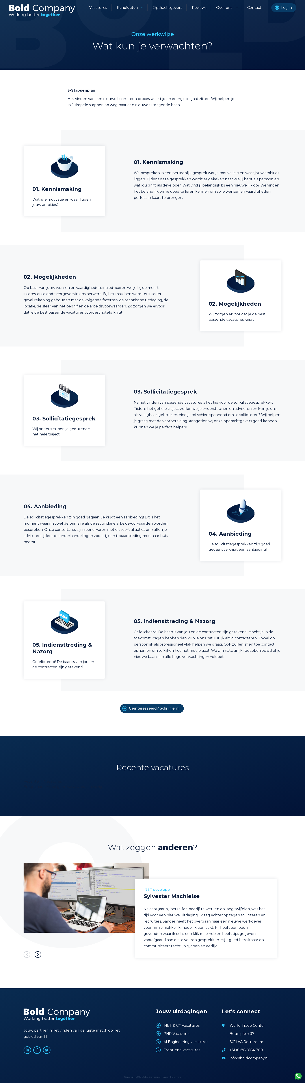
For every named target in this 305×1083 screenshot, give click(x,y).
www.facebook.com (37, 1050)
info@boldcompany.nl (249, 1058)
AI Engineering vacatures (186, 1042)
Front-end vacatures (182, 1050)
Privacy (165, 1076)
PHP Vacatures (177, 1034)
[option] (152, 912)
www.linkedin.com (27, 1050)
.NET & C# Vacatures (181, 1025)
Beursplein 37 (242, 1034)
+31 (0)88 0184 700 (246, 1050)
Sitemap (176, 1076)
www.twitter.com (46, 1050)
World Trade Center (247, 1025)
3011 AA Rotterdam (246, 1042)
